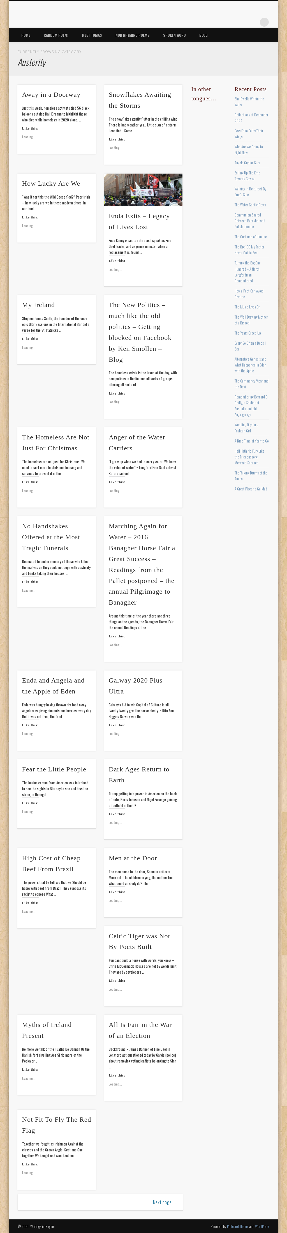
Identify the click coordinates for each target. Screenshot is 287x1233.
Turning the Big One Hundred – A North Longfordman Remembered (248, 271)
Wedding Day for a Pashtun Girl (246, 427)
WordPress (262, 1226)
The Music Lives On (247, 307)
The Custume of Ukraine (251, 236)
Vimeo (241, 22)
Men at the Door (133, 858)
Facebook (206, 22)
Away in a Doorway (51, 94)
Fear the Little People (54, 769)
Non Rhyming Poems (132, 35)
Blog (203, 35)
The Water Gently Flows (250, 205)
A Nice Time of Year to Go (252, 441)
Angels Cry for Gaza (247, 162)
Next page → (165, 1202)
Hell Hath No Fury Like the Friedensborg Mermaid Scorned (249, 456)
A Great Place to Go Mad (251, 489)
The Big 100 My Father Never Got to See (249, 249)
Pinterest (229, 22)
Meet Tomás (92, 35)
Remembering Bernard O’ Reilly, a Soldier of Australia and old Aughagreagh (251, 405)
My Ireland (38, 304)
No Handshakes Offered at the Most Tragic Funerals (51, 537)
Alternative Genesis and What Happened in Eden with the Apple (250, 365)
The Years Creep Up (248, 333)
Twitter (218, 22)
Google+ (252, 22)
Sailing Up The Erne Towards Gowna (247, 175)
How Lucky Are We (51, 183)
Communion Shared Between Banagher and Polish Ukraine (250, 220)
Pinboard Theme (238, 1226)
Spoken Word (174, 35)
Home (25, 35)
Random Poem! (56, 35)
